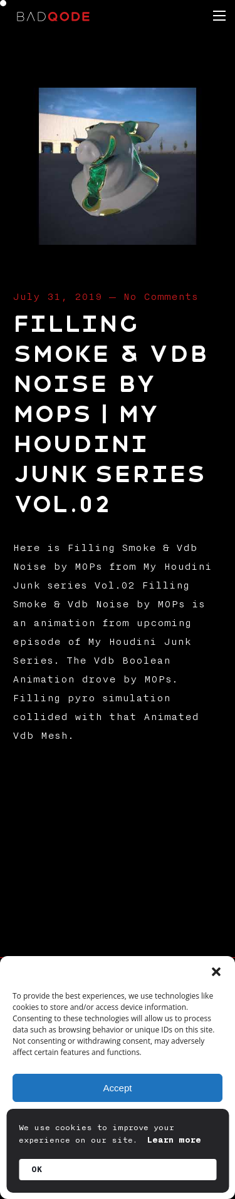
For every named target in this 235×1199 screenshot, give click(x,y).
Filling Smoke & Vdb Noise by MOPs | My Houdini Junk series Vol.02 (111, 414)
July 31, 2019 (57, 296)
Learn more (174, 1140)
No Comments (160, 296)
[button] (216, 971)
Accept (117, 1088)
